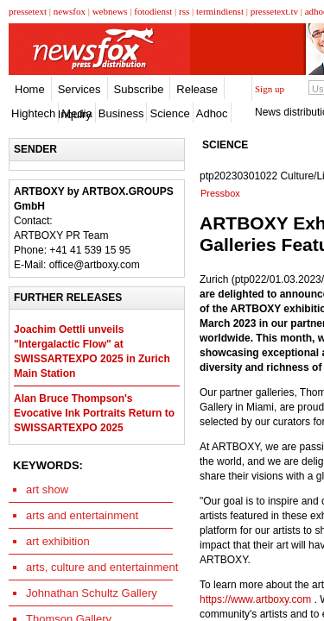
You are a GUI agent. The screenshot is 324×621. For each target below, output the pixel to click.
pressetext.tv (274, 11)
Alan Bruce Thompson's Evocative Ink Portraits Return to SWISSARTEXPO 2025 (94, 413)
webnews (110, 11)
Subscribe (139, 89)
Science (169, 113)
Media (76, 113)
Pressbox (220, 193)
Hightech (33, 113)
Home (30, 89)
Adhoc (212, 113)
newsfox (70, 11)
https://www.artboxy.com (255, 599)
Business (121, 113)
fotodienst (153, 11)
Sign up (269, 89)
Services (79, 89)
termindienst (220, 11)
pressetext (28, 11)
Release (197, 89)
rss (184, 11)
